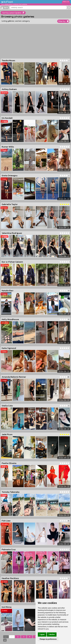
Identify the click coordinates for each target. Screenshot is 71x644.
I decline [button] (52, 634)
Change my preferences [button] (48, 639)
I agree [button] (42, 634)
